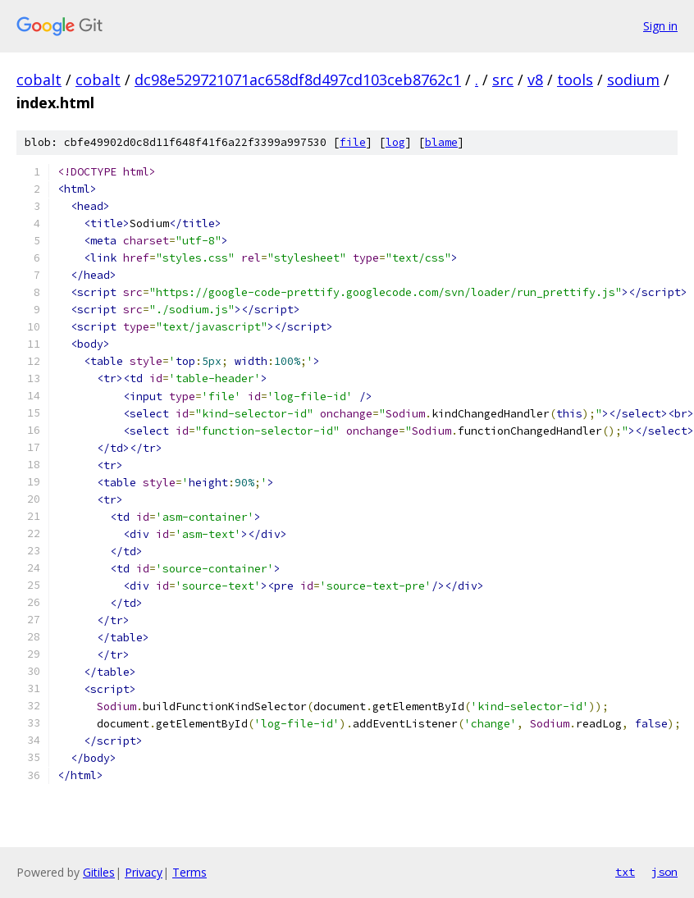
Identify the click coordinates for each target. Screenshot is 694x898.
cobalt (39, 79)
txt (625, 871)
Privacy (143, 872)
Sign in (660, 26)
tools (575, 79)
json (664, 871)
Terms (189, 872)
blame (441, 142)
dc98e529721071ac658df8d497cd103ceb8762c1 (298, 79)
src (503, 79)
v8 (535, 79)
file (353, 142)
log (395, 142)
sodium (633, 79)
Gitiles (99, 872)
